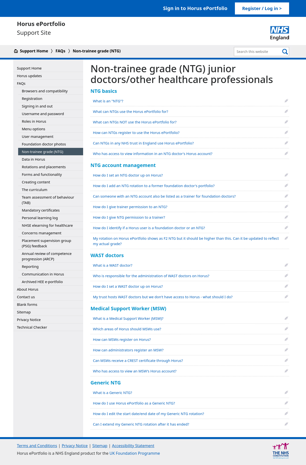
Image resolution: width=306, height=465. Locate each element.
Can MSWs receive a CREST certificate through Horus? (138, 360)
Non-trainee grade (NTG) (97, 51)
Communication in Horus (43, 274)
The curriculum (34, 189)
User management (37, 136)
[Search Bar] (257, 51)
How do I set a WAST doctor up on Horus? (128, 286)
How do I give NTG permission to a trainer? (129, 217)
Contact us (26, 296)
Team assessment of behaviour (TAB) (48, 200)
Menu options (33, 128)
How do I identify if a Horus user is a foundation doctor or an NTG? (149, 227)
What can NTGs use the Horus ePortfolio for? (130, 111)
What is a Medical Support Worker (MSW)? (128, 318)
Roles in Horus (34, 121)
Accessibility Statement (133, 445)
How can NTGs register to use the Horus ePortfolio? (136, 132)
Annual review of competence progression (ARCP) (47, 256)
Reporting (30, 266)
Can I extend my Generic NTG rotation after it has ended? (141, 424)
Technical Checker (32, 327)
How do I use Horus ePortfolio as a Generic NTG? (134, 403)
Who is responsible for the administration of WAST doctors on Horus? (151, 275)
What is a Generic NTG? (112, 392)
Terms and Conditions (37, 445)
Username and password (43, 113)
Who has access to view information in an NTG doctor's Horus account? (152, 153)
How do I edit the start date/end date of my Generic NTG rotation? (148, 413)
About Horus (27, 289)
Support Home (31, 51)
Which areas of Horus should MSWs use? (127, 328)
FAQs (60, 51)
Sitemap (24, 312)
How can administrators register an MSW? (128, 349)
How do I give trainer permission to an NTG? (130, 206)
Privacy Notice (29, 319)
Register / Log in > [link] (262, 8)
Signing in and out (37, 106)
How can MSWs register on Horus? (122, 339)
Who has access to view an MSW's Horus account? (135, 371)
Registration (32, 98)
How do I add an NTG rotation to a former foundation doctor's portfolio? (154, 185)
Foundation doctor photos (44, 144)
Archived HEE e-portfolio (42, 281)
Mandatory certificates (41, 210)
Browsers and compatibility (45, 90)
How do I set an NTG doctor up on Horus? (128, 175)
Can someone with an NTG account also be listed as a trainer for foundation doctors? (164, 196)
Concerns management (41, 232)
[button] (286, 100)
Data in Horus (33, 159)
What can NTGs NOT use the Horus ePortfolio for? (135, 121)
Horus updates (29, 75)
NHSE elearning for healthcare (47, 225)
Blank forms (27, 304)
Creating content (36, 181)
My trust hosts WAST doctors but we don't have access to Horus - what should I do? (162, 296)
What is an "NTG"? (108, 100)
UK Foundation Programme (135, 453)
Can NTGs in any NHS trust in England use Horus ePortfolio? (143, 143)
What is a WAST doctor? (112, 265)
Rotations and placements (44, 166)
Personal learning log (40, 217)
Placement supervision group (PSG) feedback (46, 243)
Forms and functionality (42, 174)
